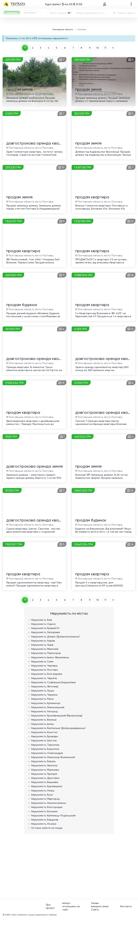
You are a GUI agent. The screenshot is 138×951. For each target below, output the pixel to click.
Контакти (126, 938)
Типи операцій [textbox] (60, 23)
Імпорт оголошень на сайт (71, 938)
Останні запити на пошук (47, 860)
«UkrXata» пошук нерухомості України (37, 947)
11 (106, 80)
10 (98, 80)
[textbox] (89, 33)
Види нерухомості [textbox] (89, 23)
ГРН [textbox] (27, 43)
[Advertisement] (69, 897)
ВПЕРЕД (114, 80)
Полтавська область (62, 62)
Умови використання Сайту (99, 938)
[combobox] (60, 22)
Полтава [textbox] (40, 33)
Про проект (50, 939)
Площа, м (75, 43)
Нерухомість (41, 652)
